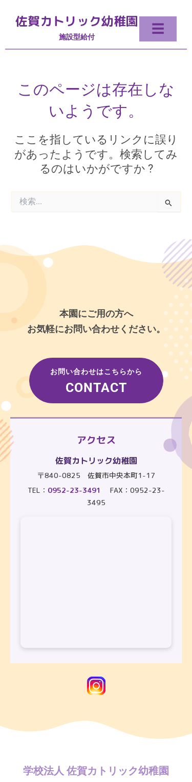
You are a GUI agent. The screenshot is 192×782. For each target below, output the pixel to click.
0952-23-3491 (74, 490)
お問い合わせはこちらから (96, 381)
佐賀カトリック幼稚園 (76, 21)
